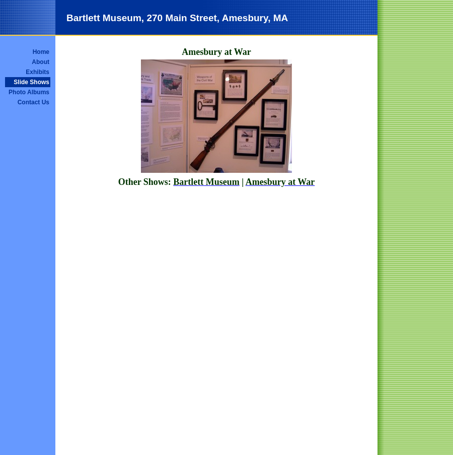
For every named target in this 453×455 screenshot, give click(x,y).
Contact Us (33, 102)
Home (41, 51)
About (40, 62)
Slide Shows (31, 82)
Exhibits (37, 72)
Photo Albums (29, 92)
